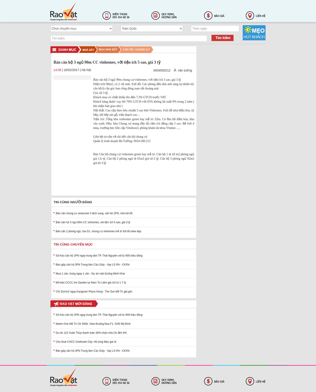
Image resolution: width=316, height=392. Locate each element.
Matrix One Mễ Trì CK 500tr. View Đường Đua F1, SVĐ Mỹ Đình (93, 323)
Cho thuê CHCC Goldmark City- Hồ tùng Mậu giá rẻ (86, 341)
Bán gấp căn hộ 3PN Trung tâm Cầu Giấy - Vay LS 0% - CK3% (93, 264)
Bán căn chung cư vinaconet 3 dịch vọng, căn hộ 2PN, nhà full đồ (94, 213)
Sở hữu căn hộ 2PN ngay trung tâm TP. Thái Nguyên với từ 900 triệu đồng (99, 255)
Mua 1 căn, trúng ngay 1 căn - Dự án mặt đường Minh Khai (90, 273)
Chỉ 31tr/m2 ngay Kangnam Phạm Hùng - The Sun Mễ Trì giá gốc (94, 291)
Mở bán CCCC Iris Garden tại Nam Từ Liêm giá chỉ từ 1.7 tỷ (91, 282)
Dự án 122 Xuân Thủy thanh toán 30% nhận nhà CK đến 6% (91, 332)
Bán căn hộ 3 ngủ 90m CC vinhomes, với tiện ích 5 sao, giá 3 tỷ (93, 222)
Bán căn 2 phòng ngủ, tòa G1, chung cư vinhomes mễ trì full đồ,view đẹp (98, 231)
